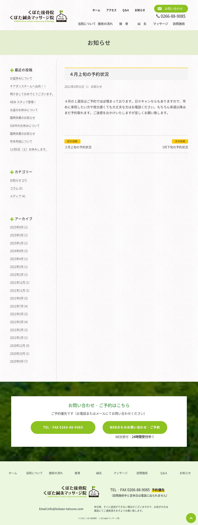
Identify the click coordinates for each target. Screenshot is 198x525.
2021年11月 (17, 290)
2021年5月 (17, 314)
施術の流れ (105, 23)
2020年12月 (17, 345)
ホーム (96, 10)
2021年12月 (17, 282)
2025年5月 (17, 235)
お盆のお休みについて (24, 110)
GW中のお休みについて (25, 125)
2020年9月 (17, 361)
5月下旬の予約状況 (175, 147)
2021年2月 (17, 330)
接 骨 (123, 23)
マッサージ (160, 23)
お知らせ (140, 10)
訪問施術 (179, 23)
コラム (14, 188)
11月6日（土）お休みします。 (29, 149)
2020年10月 (17, 353)
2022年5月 (17, 266)
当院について (87, 23)
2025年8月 (17, 227)
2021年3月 (17, 322)
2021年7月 (17, 306)
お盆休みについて (21, 78)
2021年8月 (17, 298)
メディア (15, 196)
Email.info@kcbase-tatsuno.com (61, 509)
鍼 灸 (142, 23)
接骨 (77, 473)
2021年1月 (17, 337)
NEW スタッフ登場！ (23, 102)
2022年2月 (17, 274)
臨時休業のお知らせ (22, 117)
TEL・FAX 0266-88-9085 (63, 427)
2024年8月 (17, 251)
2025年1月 (17, 243)
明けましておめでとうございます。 (32, 94)
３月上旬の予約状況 (77, 147)
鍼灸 (99, 473)
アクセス (111, 10)
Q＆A (126, 10)
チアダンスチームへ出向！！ (28, 86)
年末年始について (21, 141)
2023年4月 (17, 259)
